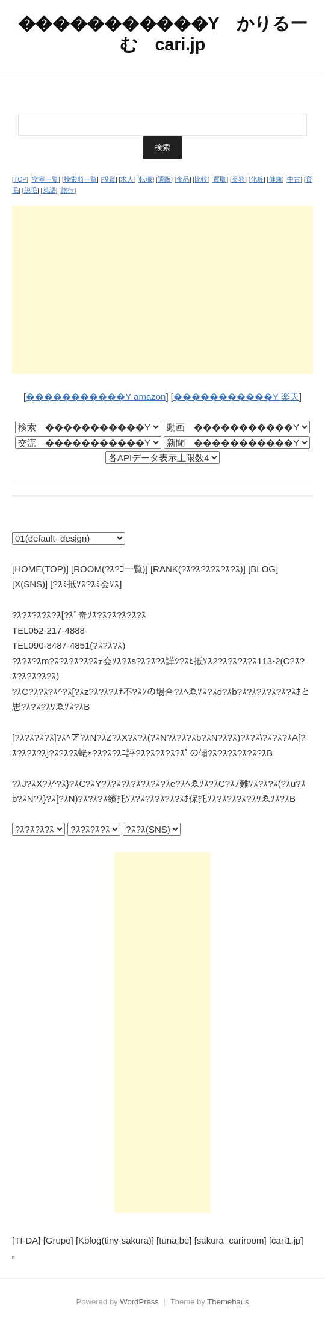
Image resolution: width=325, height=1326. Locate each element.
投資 (109, 179)
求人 (127, 179)
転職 (145, 179)
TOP (20, 179)
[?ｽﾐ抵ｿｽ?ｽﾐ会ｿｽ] (86, 584)
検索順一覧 (80, 179)
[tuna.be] (173, 1240)
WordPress (139, 1301)
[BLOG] (263, 569)
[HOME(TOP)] (40, 569)
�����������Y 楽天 (236, 396)
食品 (183, 179)
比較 (201, 179)
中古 (293, 179)
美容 (238, 179)
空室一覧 (45, 179)
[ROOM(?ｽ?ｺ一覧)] (109, 569)
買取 (219, 179)
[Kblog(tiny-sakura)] (115, 1240)
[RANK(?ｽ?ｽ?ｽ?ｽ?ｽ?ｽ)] (198, 569)
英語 (49, 190)
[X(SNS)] (30, 584)
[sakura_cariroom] (230, 1240)
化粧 (257, 179)
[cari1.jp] (286, 1240)
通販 (164, 179)
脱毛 (30, 190)
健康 (275, 179)
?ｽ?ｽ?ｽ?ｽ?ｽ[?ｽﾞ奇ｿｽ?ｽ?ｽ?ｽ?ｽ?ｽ (79, 615)
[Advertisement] (162, 290)
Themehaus (228, 1301)
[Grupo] (58, 1240)
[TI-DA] (26, 1240)
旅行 (67, 190)
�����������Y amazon (96, 396)
